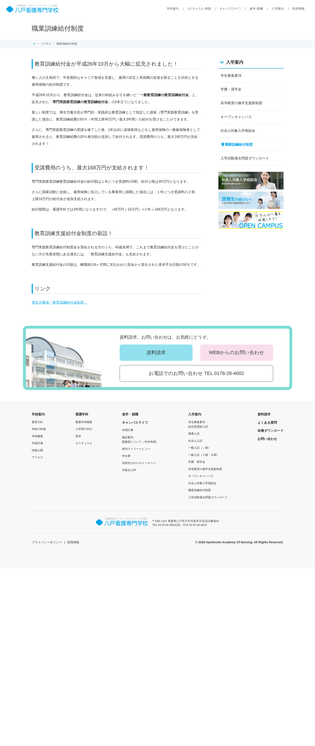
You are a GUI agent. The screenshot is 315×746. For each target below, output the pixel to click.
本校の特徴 (39, 429)
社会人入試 (195, 440)
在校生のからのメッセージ (139, 463)
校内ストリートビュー (136, 448)
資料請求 (156, 352)
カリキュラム (83, 443)
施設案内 (127, 437)
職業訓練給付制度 (239, 144)
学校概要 (37, 436)
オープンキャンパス (236, 117)
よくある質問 (267, 422)
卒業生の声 (129, 470)
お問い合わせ (267, 439)
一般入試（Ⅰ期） (199, 447)
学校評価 (37, 443)
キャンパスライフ (230, 8)
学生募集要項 (231, 75)
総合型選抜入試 (198, 426)
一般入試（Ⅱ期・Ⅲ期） (203, 455)
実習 (78, 436)
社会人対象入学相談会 (238, 130)
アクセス (37, 457)
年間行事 (127, 430)
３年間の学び (83, 429)
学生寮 (126, 456)
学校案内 (173, 8)
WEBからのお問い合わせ (236, 352)
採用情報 (298, 8)
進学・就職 (256, 8)
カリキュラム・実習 (199, 8)
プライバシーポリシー (47, 542)
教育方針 (37, 422)
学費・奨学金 (231, 89)
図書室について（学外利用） (140, 441)
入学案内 (278, 8)
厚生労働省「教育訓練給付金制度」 (59, 302)
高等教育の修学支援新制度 (241, 103)
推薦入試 (194, 433)
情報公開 (37, 450)
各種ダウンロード (270, 430)
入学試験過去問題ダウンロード (245, 158)
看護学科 (81, 414)
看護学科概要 (83, 422)
